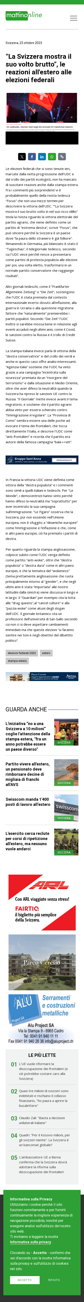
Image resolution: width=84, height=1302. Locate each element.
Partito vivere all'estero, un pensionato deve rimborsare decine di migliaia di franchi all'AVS (28, 774)
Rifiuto (54, 1280)
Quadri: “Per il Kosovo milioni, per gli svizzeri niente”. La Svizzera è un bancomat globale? (44, 1140)
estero (46, 653)
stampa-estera (17, 660)
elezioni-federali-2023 (22, 653)
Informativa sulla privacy (30, 1242)
